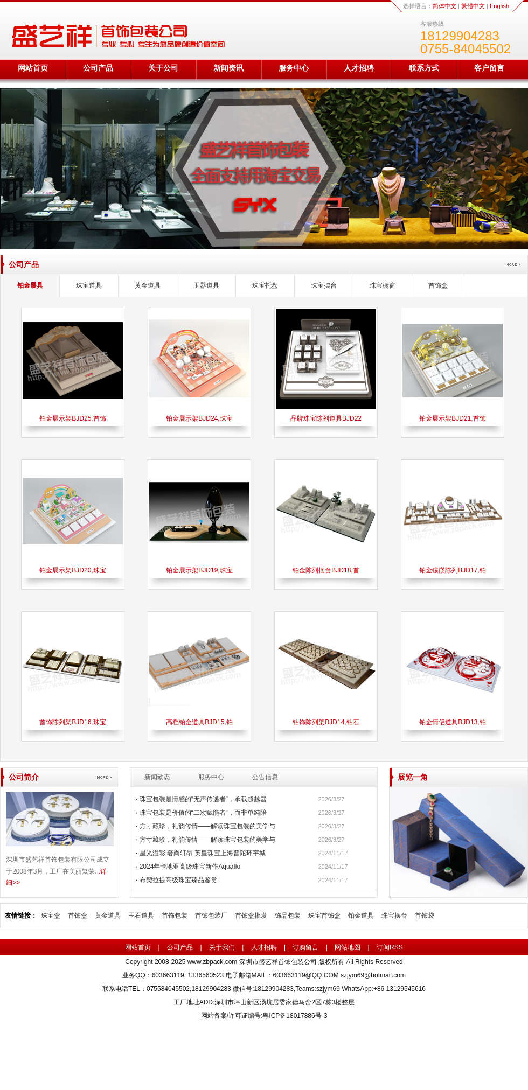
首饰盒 (438, 285)
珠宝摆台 (324, 285)
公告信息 (265, 777)
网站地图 (347, 947)
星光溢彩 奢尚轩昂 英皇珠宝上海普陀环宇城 (203, 853)
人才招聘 (359, 68)
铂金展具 (30, 285)
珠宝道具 (89, 285)
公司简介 (24, 777)
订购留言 (305, 947)
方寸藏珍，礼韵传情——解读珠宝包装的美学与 (207, 826)
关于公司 (163, 68)
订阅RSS (390, 947)
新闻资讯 (228, 68)
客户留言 (489, 68)
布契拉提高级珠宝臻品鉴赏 (178, 880)
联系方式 (424, 68)
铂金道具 (361, 915)
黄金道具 (148, 285)
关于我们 (222, 947)
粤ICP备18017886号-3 (294, 1015)
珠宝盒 (50, 915)
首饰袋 (424, 915)
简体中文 (444, 6)
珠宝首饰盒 (324, 915)
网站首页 (33, 68)
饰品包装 (288, 915)
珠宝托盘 (265, 285)
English (499, 6)
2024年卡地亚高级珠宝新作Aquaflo (190, 866)
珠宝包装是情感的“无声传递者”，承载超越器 (203, 799)
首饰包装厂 (211, 915)
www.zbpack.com (212, 962)
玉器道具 (206, 285)
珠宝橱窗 (382, 285)
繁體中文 (473, 6)
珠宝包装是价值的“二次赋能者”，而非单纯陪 (203, 812)
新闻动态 (157, 777)
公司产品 (98, 68)
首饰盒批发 (251, 915)
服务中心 (294, 68)
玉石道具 (141, 915)
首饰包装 (174, 915)
